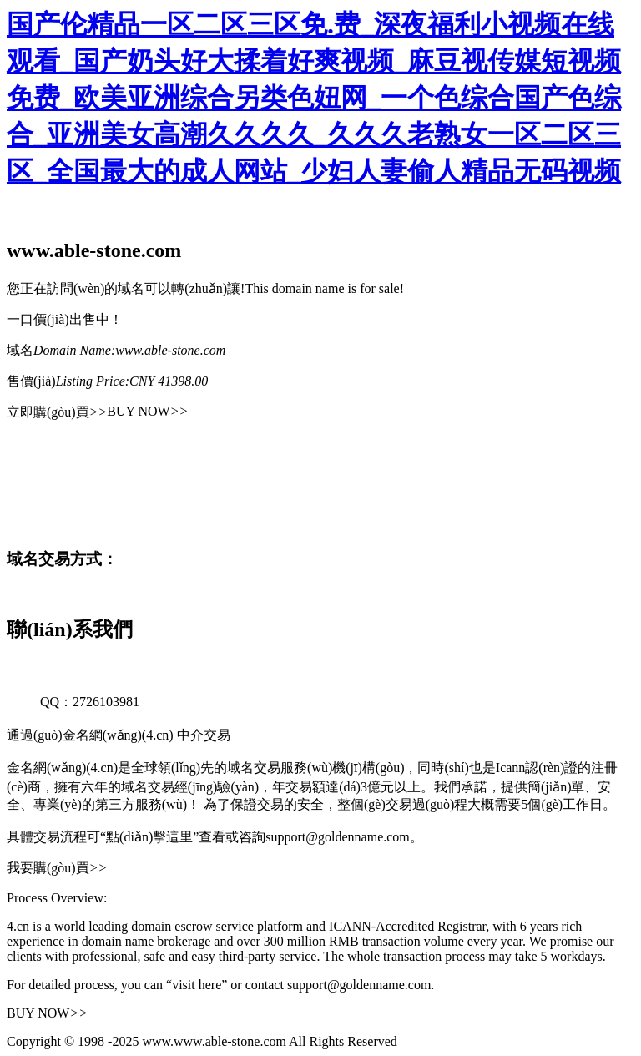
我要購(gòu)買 (57, 868)
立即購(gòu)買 (57, 412)
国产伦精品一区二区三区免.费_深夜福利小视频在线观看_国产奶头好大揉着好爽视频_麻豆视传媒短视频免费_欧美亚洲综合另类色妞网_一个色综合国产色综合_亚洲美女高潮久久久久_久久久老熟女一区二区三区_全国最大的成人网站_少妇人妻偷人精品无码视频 (314, 97)
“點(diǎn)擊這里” (149, 837)
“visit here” (196, 985)
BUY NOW (147, 411)
